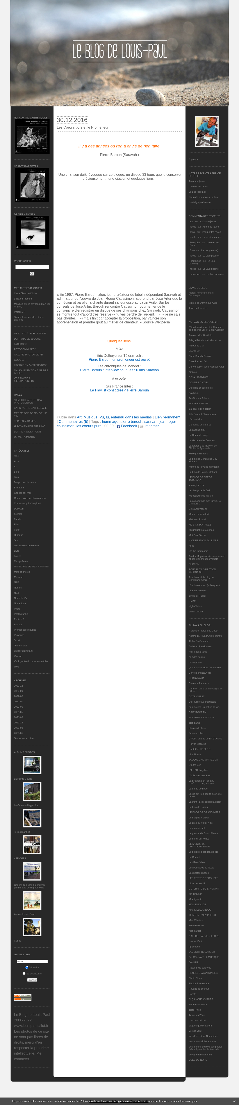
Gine (192, 250)
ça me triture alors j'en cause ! (205, 667)
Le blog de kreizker (199, 817)
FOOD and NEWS (198, 403)
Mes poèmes (21, 561)
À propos (193, 159)
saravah (150, 422)
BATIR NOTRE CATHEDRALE (30, 408)
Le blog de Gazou (198, 807)
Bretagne (19, 487)
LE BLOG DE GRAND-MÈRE (204, 812)
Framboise (195, 261)
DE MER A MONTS (24, 437)
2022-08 (18, 696)
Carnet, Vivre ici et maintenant (30, 498)
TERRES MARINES (25, 421)
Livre (16, 550)
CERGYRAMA (196, 678)
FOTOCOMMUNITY (25, 349)
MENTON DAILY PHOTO (202, 915)
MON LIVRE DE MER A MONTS (31, 566)
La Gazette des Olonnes (202, 440)
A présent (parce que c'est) (203, 630)
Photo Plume (196, 978)
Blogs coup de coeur (25, 482)
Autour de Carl (196, 345)
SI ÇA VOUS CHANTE (201, 999)
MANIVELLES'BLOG (200, 909)
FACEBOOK (20, 344)
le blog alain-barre (198, 453)
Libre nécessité (197, 883)
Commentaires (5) (73, 422)
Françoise (195, 242)
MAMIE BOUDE (197, 904)
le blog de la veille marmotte (204, 466)
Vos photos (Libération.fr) (202, 1041)
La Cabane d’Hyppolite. (26, 805)
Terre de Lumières (198, 308)
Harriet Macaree (197, 744)
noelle (193, 226)
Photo (17, 608)
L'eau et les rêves (198, 186)
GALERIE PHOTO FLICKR (28, 354)
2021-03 (18, 717)
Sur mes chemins (198, 1004)
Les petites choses (199, 873)
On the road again (198, 551)
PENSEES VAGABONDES (203, 973)
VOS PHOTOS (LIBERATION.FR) (24, 379)
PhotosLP (19, 311)
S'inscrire (32, 967)
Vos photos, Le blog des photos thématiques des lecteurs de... (206, 1048)
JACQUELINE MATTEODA (203, 759)
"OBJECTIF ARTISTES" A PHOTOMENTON (28, 401)
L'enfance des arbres (200, 424)
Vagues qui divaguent (200, 1025)
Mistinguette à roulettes (201, 530)
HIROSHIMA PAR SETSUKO (29, 426)
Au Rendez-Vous (198, 651)
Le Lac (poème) (197, 191)
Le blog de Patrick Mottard (203, 472)
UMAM (192, 601)
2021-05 (18, 712)
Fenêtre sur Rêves (199, 398)
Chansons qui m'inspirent (27, 503)
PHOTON (194, 564)
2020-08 (18, 728)
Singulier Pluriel (197, 595)
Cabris (17, 940)
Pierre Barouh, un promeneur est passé (119, 359)
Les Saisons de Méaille (26, 545)
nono (191, 545)
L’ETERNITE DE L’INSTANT (204, 888)
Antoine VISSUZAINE (200, 335)
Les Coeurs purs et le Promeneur (83, 127)
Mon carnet (195, 930)
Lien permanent (167, 417)
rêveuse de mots (198, 590)
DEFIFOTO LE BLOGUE (27, 338)
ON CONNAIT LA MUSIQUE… (205, 957)
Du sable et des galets (201, 387)
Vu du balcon (196, 611)
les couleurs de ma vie (201, 495)
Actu (16, 461)
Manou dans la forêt (199, 514)
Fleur (17, 529)
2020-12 (18, 722)
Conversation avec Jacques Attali (206, 366)
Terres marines (22, 832)
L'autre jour (195, 765)
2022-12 (18, 685)
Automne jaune (197, 181)
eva (192, 221)
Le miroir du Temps (199, 838)
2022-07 (18, 701)
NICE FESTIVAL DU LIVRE (203, 540)
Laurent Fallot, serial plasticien (205, 801)
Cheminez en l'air (198, 361)
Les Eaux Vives (197, 862)
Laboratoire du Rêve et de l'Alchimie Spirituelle (203, 447)
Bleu (16, 471)
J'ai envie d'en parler (200, 408)
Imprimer (149, 426)
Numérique (20, 603)
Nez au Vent (195, 941)
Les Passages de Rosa (201, 867)
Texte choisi (20, 645)
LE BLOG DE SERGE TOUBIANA (200, 478)
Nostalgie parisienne (200, 202)
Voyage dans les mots (200, 1054)
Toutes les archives (24, 738)
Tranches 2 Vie (197, 1015)
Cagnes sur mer (22, 493)
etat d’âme (194, 722)
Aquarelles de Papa (24, 914)
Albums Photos (24, 752)
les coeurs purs (89, 426)
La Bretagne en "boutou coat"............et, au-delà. (201, 782)
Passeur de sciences (200, 967)
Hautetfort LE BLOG (199, 749)
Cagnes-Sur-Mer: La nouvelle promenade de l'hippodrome (30, 886)
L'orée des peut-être (199, 775)
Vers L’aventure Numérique (203, 1036)
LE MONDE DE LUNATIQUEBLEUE (199, 845)
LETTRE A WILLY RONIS (27, 431)
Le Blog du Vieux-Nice (201, 823)
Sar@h (192, 994)
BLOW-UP (194, 351)
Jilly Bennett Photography (202, 414)
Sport (17, 640)
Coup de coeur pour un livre (204, 197)
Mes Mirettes (196, 920)
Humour (18, 535)
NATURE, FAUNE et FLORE (204, 936)
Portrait (18, 624)
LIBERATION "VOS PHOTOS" (30, 365)
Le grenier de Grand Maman (204, 833)
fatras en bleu (196, 733)
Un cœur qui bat (197, 1020)
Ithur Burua (195, 754)
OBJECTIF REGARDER (202, 952)
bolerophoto (195, 662)
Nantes (18, 587)
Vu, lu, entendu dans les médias (31, 661)
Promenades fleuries (25, 629)
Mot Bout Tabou (197, 535)
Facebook (127, 426)
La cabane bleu (197, 430)
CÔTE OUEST (197, 696)
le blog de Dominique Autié (203, 302)
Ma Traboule (195, 894)
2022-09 (18, 691)
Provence (19, 635)
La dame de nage (198, 788)
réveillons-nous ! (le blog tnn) (204, 585)
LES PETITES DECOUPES (203, 878)
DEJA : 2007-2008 (198, 377)
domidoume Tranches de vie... (205, 707)
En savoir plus (188, 1101)
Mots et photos (22, 571)
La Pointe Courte (23, 778)
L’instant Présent (23, 298)
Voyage (18, 656)
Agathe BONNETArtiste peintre (205, 636)
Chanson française (199, 683)
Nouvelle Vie (21, 598)
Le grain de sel (197, 828)
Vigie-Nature (195, 606)
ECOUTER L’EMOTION (201, 717)
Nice (16, 593)
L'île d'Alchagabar (198, 770)
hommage (110, 422)
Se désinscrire (32, 973)
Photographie (21, 614)
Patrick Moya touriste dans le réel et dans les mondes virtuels (207, 557)
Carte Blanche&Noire (25, 293)
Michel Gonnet (196, 925)
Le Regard (194, 857)
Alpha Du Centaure (199, 641)
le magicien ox (196, 485)
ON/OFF (193, 962)
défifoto (18, 514)
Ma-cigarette (195, 899)
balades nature (197, 657)
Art (15, 466)
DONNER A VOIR (198, 382)
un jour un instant (23, 650)
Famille (18, 519)
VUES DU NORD (198, 1059)
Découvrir (19, 508)
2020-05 (18, 733)
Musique (18, 577)
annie (193, 232)
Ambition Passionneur (200, 646)
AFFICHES (20, 858)
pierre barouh (131, 422)
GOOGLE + (20, 360)
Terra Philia (195, 1009)
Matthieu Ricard (197, 519)
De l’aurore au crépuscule (202, 701)
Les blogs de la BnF (199, 490)
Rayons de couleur (199, 988)
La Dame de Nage (198, 435)
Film (16, 524)
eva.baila (193, 393)
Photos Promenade (199, 983)
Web (16, 666)
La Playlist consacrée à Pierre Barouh (119, 390)
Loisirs (17, 556)
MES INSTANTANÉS (200, 524)
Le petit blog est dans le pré (203, 851)
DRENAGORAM (197, 712)
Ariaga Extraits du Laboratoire (205, 340)
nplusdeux (194, 946)
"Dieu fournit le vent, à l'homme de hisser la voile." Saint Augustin (206, 328)
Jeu (16, 540)
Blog (16, 477)
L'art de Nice (195, 419)
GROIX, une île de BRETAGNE (205, 738)
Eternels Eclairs (197, 728)
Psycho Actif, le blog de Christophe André (201, 578)
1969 (16, 456)
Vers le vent (195, 1031)
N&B (16, 582)
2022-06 (18, 706)
